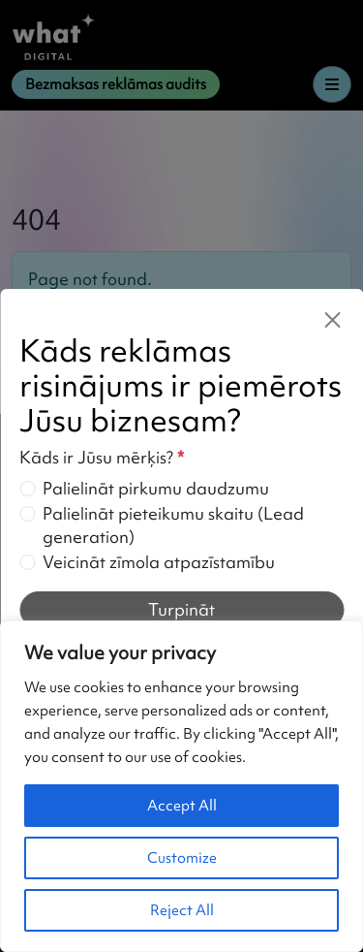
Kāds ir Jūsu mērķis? (101, 457)
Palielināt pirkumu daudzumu (156, 488)
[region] (181, 786)
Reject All (182, 910)
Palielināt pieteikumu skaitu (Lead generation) (173, 525)
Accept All (182, 805)
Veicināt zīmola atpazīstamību (159, 562)
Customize (182, 858)
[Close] (332, 320)
